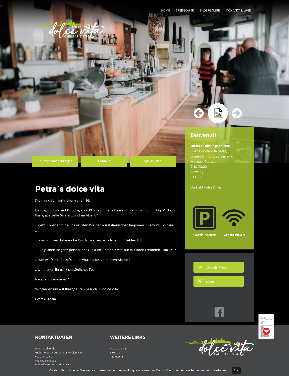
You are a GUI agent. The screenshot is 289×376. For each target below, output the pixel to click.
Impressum (116, 356)
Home (165, 10)
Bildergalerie (210, 10)
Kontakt (104, 161)
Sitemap (115, 352)
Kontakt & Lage (238, 10)
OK (236, 370)
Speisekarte (185, 10)
